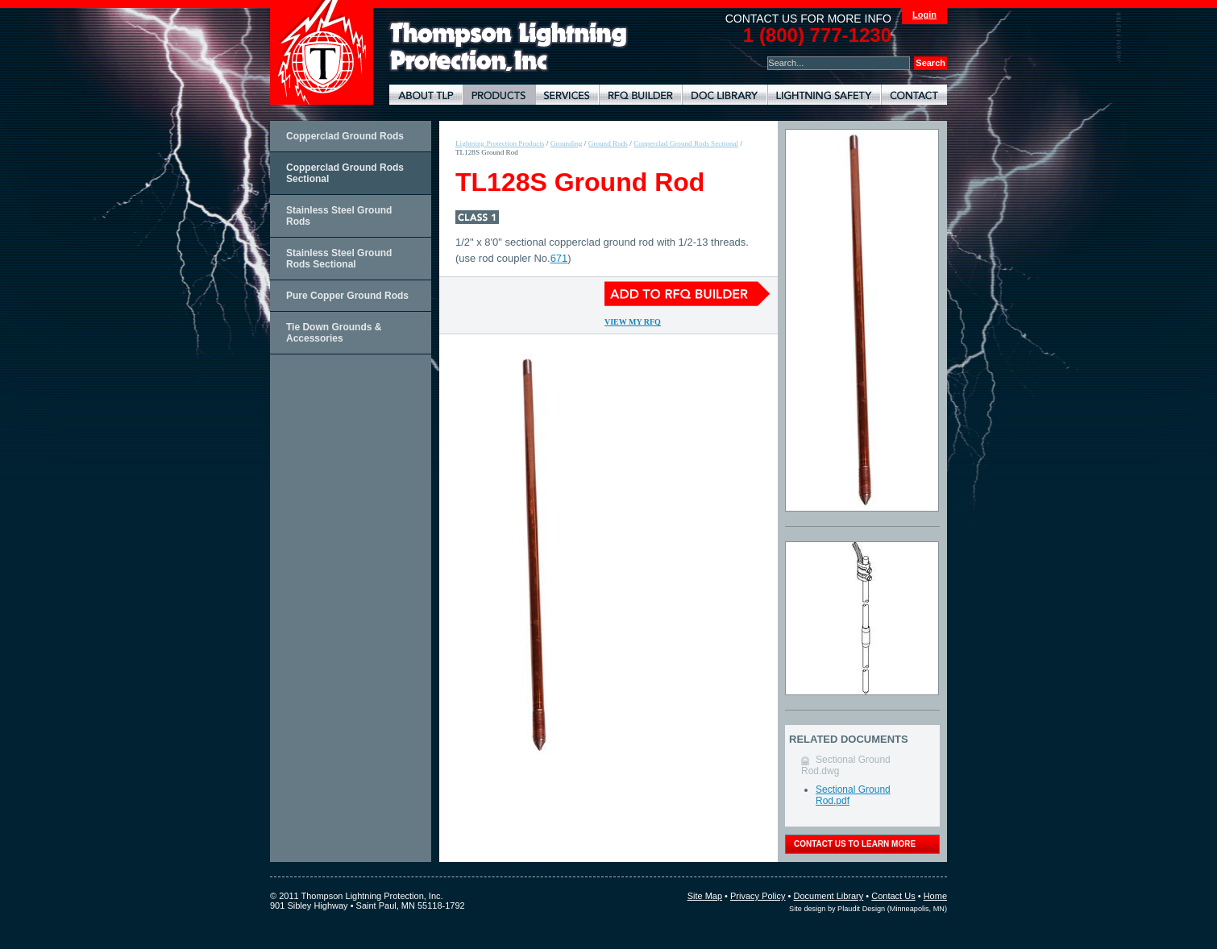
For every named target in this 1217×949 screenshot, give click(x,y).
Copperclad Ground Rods (345, 136)
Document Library (724, 95)
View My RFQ (632, 321)
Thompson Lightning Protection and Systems (321, 52)
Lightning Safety (824, 95)
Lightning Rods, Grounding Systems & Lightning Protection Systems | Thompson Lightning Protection (508, 47)
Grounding (566, 143)
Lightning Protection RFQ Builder (640, 95)
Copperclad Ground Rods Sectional (345, 173)
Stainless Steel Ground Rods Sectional (339, 258)
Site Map (704, 896)
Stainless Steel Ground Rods (339, 216)
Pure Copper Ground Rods (347, 295)
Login (924, 14)
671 (559, 258)
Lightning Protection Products (499, 95)
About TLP (426, 95)
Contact (914, 95)
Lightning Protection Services (567, 95)
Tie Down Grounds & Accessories (333, 332)
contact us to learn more (855, 843)
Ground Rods (608, 143)
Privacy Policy (757, 896)
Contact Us (893, 896)
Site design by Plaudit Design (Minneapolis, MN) (868, 909)
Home (935, 896)
